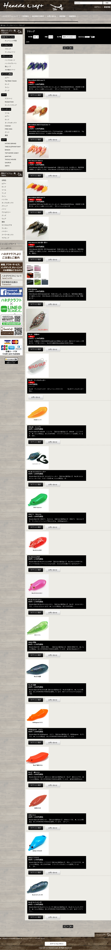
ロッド (4, 187)
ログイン (97, 7)
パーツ (4, 209)
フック (4, 193)
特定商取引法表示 (15, 938)
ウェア (4, 219)
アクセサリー (6, 212)
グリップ (5, 206)
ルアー (4, 183)
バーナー (5, 231)
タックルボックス (7, 203)
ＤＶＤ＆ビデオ (7, 225)
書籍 (3, 222)
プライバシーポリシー (28, 938)
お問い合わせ (41, 938)
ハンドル (5, 199)
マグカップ (5, 238)
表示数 (30, 37)
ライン (4, 196)
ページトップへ (101, 935)
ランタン (5, 228)
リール (4, 190)
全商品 (4, 180)
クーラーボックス (7, 234)
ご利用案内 (5, 938)
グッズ (4, 215)
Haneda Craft (33, 6)
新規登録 (107, 7)
